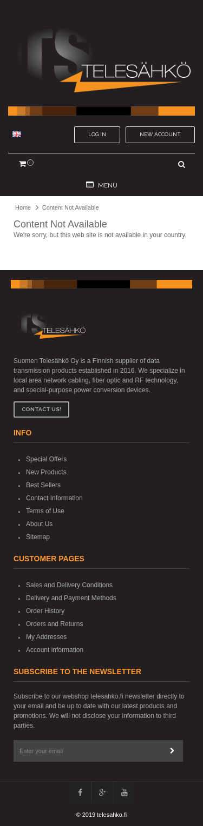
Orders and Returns (54, 624)
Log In (97, 134)
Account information (54, 650)
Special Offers (46, 459)
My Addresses (46, 637)
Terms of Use (45, 511)
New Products (46, 472)
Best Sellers (43, 485)
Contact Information (54, 498)
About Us (39, 524)
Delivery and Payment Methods (71, 598)
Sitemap (38, 537)
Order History (45, 611)
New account (160, 134)
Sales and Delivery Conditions (69, 585)
